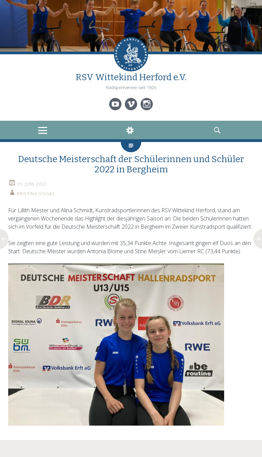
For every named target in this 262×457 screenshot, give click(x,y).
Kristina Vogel (36, 193)
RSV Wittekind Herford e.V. (131, 77)
